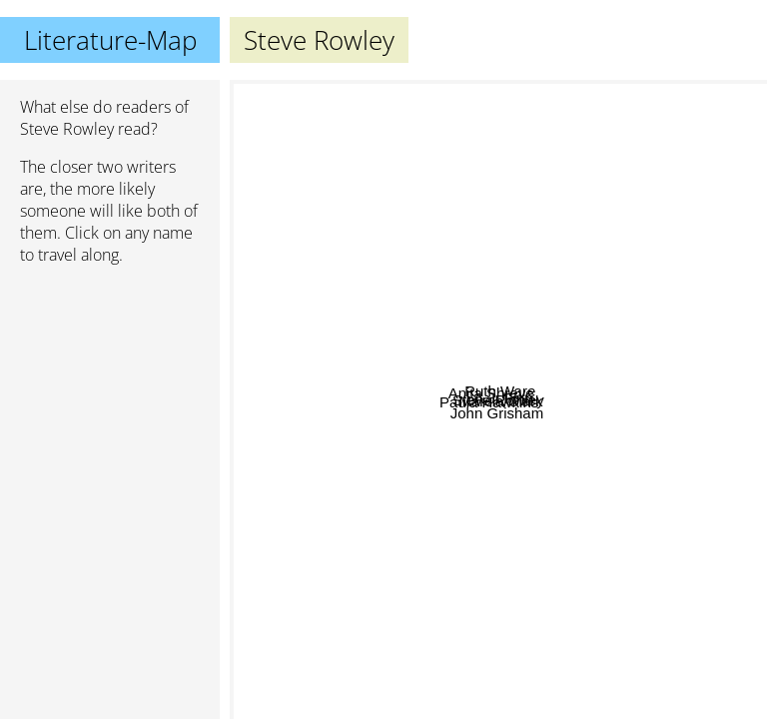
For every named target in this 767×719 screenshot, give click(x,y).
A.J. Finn (604, 370)
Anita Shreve (360, 269)
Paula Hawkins (323, 366)
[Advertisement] (110, 386)
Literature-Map (110, 40)
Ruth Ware (547, 205)
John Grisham (522, 705)
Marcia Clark (542, 423)
